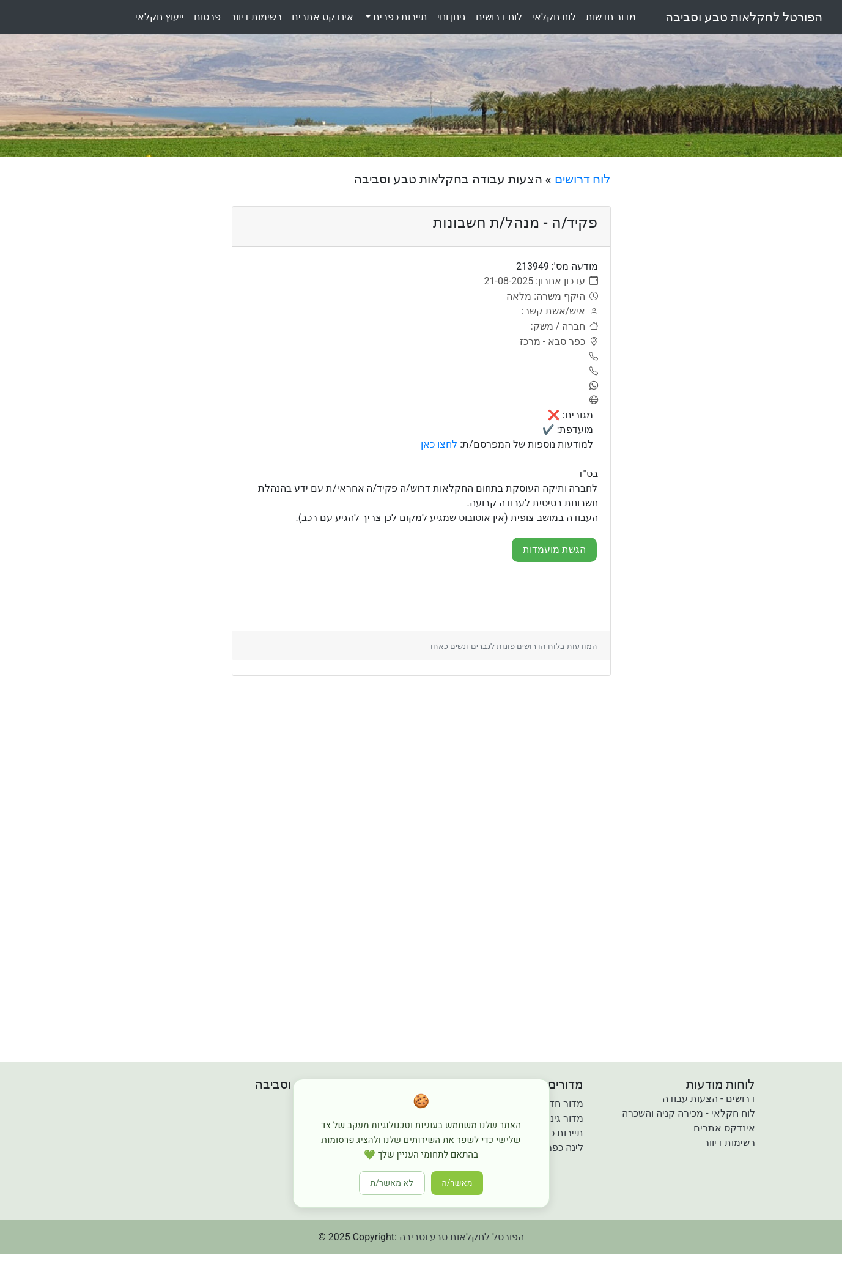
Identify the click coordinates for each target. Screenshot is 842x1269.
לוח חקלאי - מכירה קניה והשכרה (688, 1113)
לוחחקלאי (554, 17)
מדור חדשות (558, 1103)
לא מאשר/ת (392, 1183)
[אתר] (591, 400)
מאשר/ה (457, 1183)
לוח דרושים (583, 179)
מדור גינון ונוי (557, 1118)
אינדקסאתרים (322, 17)
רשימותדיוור (256, 17)
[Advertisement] (719, 355)
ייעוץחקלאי (159, 17)
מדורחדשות (611, 17)
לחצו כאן (439, 444)
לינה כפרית (560, 1147)
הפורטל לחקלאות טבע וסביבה (743, 17)
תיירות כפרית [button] (399, 17)
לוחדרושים (499, 17)
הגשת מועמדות (554, 549)
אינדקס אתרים (724, 1128)
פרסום (207, 17)
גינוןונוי (451, 17)
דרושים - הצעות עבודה (708, 1098)
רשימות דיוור (729, 1143)
